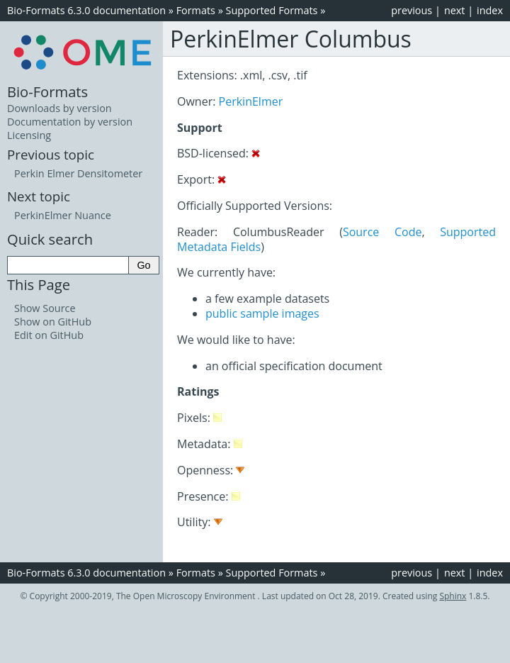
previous (411, 10)
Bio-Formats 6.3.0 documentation (86, 10)
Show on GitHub (52, 321)
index (490, 10)
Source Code (382, 232)
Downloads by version (59, 108)
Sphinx (452, 596)
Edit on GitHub (49, 335)
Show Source (45, 308)
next (454, 10)
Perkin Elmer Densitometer (78, 173)
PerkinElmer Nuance (62, 215)
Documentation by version (69, 121)
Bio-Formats (47, 91)
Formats (195, 10)
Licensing (29, 135)
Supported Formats (272, 10)
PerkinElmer (251, 101)
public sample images (262, 313)
